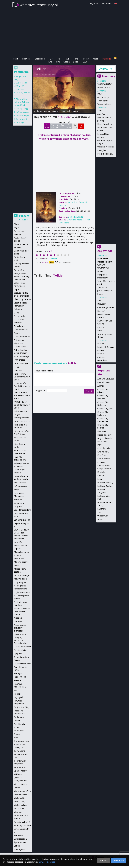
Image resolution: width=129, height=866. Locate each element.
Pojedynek (18, 697)
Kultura (100, 475)
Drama (100, 271)
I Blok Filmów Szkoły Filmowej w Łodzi (22, 377)
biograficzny (73, 202)
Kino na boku (103, 451)
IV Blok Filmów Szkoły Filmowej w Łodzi (22, 405)
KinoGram (101, 462)
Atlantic (100, 386)
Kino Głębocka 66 (105, 448)
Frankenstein (19, 360)
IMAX (99, 444)
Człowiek (18, 309)
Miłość (17, 565)
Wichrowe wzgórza (22, 791)
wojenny (62, 205)
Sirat (16, 737)
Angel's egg (102, 114)
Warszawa (105, 68)
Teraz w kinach (24, 217)
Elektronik (101, 431)
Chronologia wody (105, 307)
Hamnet (17, 367)
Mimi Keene (64, 222)
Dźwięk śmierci (20, 346)
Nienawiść (18, 621)
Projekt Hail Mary (105, 154)
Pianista (100, 327)
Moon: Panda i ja (21, 575)
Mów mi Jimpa (103, 87)
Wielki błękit (19, 798)
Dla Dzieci (75, 60)
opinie (75, 111)
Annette (17, 234)
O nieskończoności (22, 646)
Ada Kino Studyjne (105, 378)
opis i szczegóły (58, 111)
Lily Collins (71, 219)
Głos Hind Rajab (21, 363)
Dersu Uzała (19, 316)
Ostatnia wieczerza (105, 146)
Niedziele (18, 618)
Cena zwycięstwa (105, 84)
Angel (16, 227)
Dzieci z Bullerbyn (22, 336)
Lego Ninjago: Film (22, 510)
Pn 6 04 (47, 126)
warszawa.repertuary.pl (39, 4)
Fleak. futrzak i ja (104, 124)
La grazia (18, 506)
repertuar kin (45, 111)
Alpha (99, 110)
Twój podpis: (40, 390)
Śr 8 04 (57, 126)
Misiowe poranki (21, 562)
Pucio (99, 330)
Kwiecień (101, 311)
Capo (16, 289)
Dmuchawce (102, 258)
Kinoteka (101, 472)
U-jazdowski (102, 515)
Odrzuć (103, 860)
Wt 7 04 (52, 126)
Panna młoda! (20, 677)
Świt (99, 512)
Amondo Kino (103, 382)
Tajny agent (102, 100)
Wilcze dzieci (19, 808)
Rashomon (19, 717)
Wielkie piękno (20, 805)
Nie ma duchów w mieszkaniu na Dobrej (22, 611)
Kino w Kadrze (103, 458)
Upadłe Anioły (20, 770)
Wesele (17, 787)
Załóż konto (105, 3)
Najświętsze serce (22, 592)
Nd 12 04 (81, 126)
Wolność (18, 812)
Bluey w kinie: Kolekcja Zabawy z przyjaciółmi (22, 102)
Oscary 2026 (86, 60)
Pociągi (17, 694)
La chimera (19, 503)
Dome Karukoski (49, 75)
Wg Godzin (66, 60)
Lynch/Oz (18, 542)
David (100, 93)
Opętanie (18, 653)
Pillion (16, 690)
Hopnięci (20, 89)
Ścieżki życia (19, 724)
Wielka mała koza (21, 794)
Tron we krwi (20, 767)
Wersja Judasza (104, 104)
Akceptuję (119, 860)
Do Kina (50, 60)
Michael (100, 343)
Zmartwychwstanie (22, 825)
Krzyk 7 (17, 489)
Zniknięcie (18, 835)
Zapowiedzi (39, 58)
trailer (69, 111)
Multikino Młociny (105, 482)
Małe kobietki (20, 558)
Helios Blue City (104, 435)
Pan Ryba (101, 150)
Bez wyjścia (19, 270)
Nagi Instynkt (20, 582)
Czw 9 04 (63, 126)
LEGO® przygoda (22, 520)
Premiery (26, 58)
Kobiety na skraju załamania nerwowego (21, 466)
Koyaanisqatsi (20, 482)
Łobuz (100, 294)
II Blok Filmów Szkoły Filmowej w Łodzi (22, 386)
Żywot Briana (20, 842)
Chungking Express (22, 299)
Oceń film (53, 258)
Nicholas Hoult (83, 219)
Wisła (99, 519)
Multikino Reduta (105, 486)
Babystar (101, 304)
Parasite (17, 680)
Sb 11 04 (74, 126)
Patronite (106, 58)
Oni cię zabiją (103, 97)
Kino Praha (102, 455)
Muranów (101, 508)
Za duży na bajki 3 (22, 822)
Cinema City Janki (105, 408)
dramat (83, 202)
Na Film (58, 60)
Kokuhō (17, 472)
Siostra (17, 734)
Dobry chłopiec (21, 329)
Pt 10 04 (68, 126)
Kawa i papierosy (21, 417)
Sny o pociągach (21, 741)
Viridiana (18, 774)
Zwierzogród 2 (20, 839)
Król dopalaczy (22, 112)
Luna (99, 479)
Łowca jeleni (19, 849)
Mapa (95, 58)
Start (15, 58)
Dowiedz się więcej (47, 862)
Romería (17, 720)
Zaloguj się (93, 3)
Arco (99, 300)
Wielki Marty (19, 801)
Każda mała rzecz (22, 421)
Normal (100, 353)
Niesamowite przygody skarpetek (20, 628)
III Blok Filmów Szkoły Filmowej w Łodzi (22, 395)
